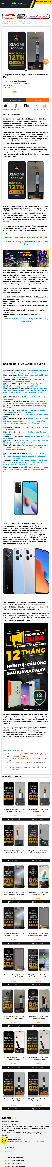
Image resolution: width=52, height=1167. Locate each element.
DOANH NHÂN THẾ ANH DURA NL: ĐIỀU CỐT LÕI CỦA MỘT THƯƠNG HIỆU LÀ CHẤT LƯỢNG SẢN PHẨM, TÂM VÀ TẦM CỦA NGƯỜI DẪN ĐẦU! (25, 463)
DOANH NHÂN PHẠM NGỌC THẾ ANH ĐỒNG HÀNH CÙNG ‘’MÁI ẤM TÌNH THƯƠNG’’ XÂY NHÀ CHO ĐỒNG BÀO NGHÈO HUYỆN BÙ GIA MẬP (25, 421)
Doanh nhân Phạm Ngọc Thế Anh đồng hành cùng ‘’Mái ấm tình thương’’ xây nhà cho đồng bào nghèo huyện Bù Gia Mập (25, 447)
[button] (26, 70)
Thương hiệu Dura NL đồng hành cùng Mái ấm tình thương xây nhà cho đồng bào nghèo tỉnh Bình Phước (25, 469)
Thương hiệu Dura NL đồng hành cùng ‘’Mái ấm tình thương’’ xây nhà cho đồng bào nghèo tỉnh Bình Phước (24, 456)
